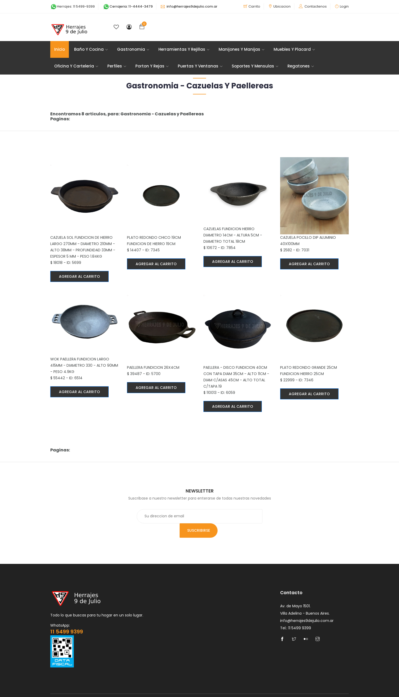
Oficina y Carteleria (76, 66)
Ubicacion (282, 6)
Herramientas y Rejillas (183, 49)
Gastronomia (133, 49)
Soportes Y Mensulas (255, 66)
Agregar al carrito (79, 276)
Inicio (59, 49)
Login (344, 6)
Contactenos (315, 6)
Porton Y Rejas (152, 66)
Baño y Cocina (91, 49)
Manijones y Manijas (241, 49)
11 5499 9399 (66, 618)
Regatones (300, 66)
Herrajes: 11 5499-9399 (72, 6)
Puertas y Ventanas (200, 66)
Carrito (254, 6)
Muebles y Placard (294, 49)
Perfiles (116, 66)
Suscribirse (262, 516)
